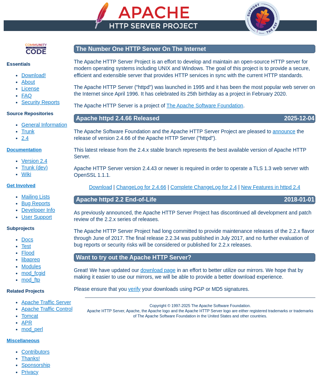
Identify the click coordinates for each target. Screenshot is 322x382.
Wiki (26, 174)
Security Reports (40, 102)
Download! (33, 75)
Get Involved (21, 185)
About (28, 82)
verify (134, 289)
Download (100, 187)
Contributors (35, 352)
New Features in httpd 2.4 (270, 187)
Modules (31, 266)
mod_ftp (30, 280)
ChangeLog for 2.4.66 (141, 187)
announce (284, 131)
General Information (44, 125)
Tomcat (29, 316)
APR (26, 323)
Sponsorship (35, 365)
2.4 (24, 138)
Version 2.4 (34, 161)
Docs (27, 239)
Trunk (27, 131)
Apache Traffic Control (46, 309)
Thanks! (30, 358)
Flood (27, 253)
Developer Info (38, 210)
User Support (36, 217)
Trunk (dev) (34, 168)
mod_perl (32, 329)
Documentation (24, 149)
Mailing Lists (35, 197)
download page (157, 270)
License (30, 89)
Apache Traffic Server (46, 302)
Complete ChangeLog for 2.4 (204, 187)
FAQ (26, 96)
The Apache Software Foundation (205, 106)
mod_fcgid (33, 273)
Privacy (29, 372)
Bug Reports (35, 203)
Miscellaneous (23, 340)
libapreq (30, 259)
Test (26, 246)
